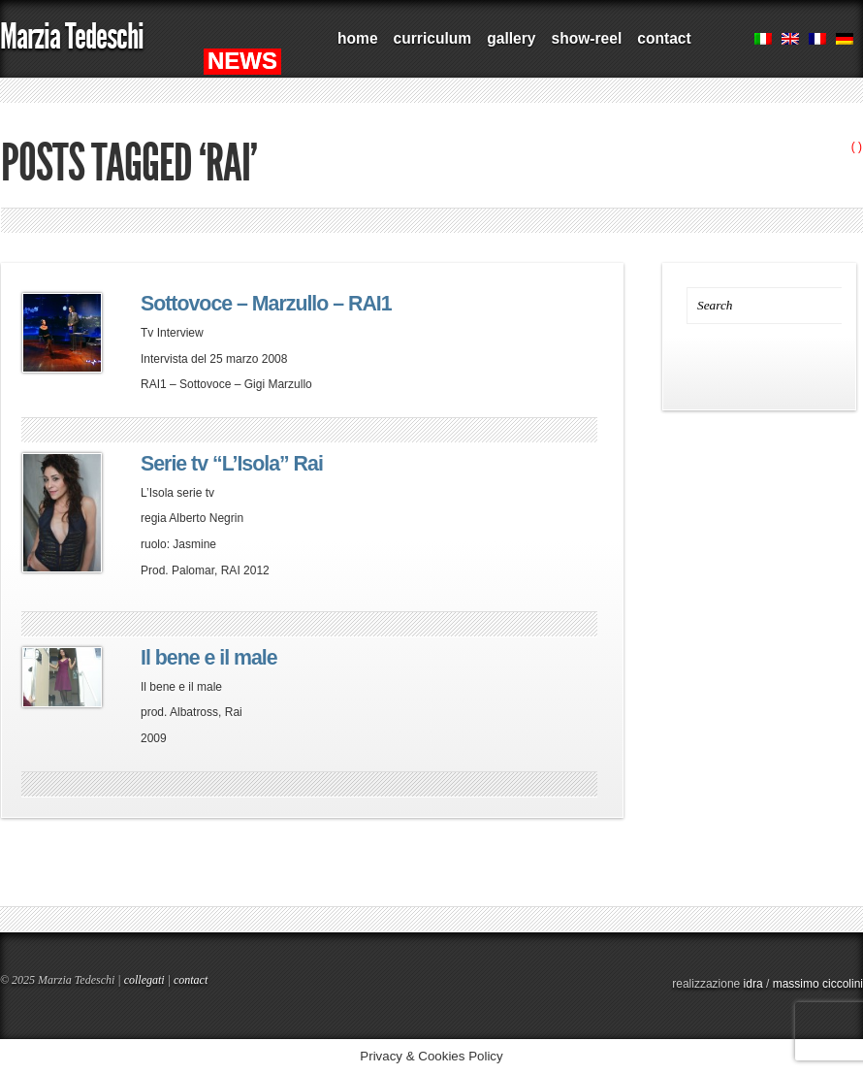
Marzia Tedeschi (72, 36)
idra (753, 984)
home (357, 38)
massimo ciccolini (818, 984)
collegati (144, 980)
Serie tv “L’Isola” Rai (232, 463)
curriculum (433, 38)
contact (663, 38)
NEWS (242, 61)
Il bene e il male (209, 657)
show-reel (586, 38)
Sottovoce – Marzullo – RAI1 (266, 303)
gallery (511, 38)
